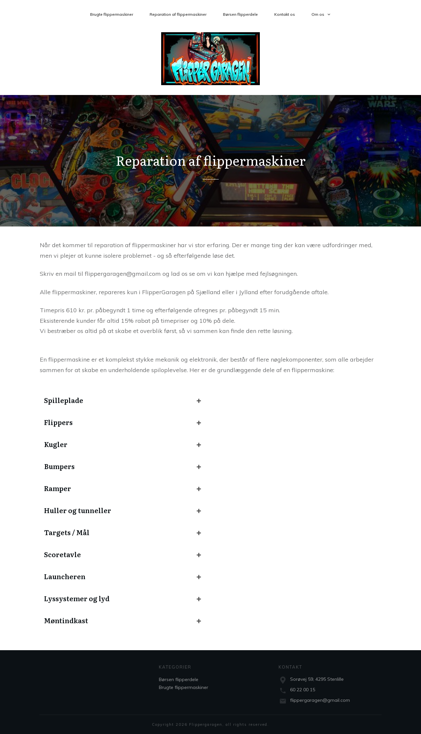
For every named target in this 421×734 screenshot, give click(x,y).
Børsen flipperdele (178, 679)
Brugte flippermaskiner (183, 687)
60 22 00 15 (302, 690)
